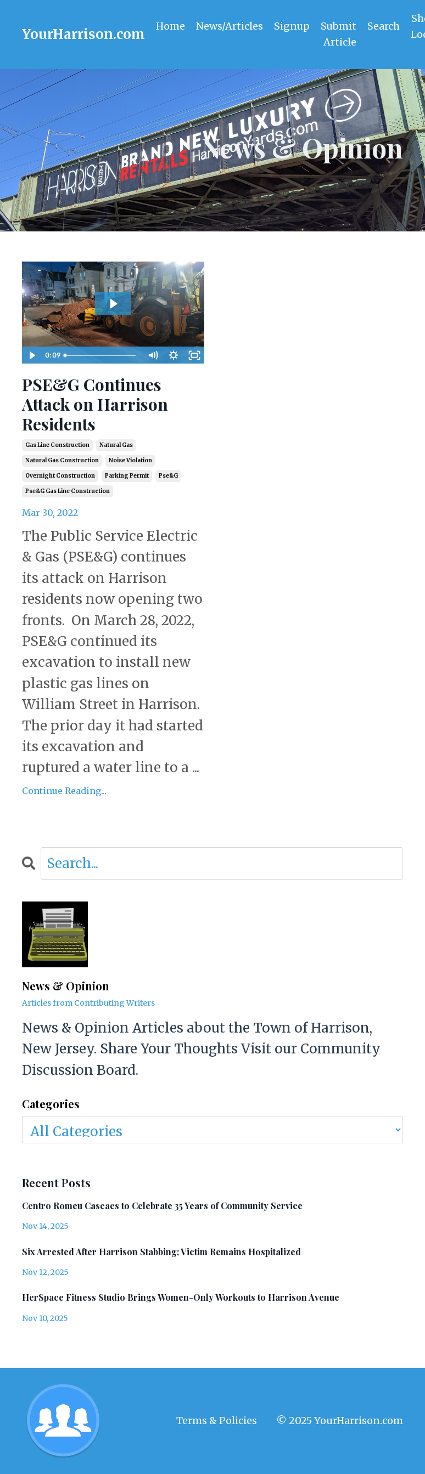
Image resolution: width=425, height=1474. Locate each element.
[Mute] (152, 356)
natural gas (116, 445)
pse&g (168, 476)
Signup (292, 26)
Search (384, 26)
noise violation (130, 460)
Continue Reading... (64, 790)
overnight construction (60, 476)
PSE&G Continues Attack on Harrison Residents (95, 404)
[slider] (101, 356)
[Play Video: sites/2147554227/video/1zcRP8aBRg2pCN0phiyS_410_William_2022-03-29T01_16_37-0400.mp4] (113, 303)
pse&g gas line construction (67, 491)
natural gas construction (62, 460)
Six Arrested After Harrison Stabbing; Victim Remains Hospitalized (161, 1251)
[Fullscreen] (194, 356)
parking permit (127, 476)
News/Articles (229, 26)
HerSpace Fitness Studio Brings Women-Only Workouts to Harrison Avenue (180, 1297)
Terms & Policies (216, 1420)
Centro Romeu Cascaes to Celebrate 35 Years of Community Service (162, 1206)
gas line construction (57, 445)
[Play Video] (31, 356)
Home (170, 26)
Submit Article (339, 34)
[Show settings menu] (173, 356)
